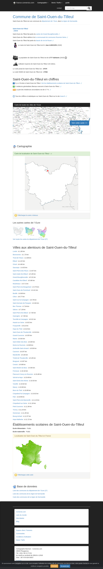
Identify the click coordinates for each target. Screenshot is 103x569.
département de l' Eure (49, 21)
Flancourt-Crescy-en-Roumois (23, 374)
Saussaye (16, 267)
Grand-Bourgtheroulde (20, 277)
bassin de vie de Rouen (45, 40)
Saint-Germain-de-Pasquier (22, 303)
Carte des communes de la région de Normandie (29, 497)
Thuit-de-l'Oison (18, 258)
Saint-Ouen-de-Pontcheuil (22, 290)
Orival (15, 264)
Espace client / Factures (24, 530)
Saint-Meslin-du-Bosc (20, 368)
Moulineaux (17, 284)
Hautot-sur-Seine (19, 322)
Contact (18, 561)
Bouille (15, 293)
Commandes (20, 533)
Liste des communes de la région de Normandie (29, 494)
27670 (15, 31)
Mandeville (16, 355)
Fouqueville (17, 326)
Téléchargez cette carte (24, 475)
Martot (15, 339)
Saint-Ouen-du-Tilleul (20, 29)
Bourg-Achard (17, 416)
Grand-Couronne (19, 335)
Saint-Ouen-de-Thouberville (22, 332)
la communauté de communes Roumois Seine (51, 37)
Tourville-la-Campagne (20, 319)
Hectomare (17, 413)
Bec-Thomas (17, 306)
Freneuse (16, 371)
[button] (43, 2)
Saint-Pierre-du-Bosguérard (22, 287)
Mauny (15, 387)
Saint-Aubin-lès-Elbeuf (20, 274)
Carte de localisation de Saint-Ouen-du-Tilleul (32, 154)
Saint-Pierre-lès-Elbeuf (20, 313)
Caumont (16, 351)
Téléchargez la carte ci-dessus (26, 215)
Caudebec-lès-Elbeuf (20, 280)
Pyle (14, 397)
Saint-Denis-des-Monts (20, 381)
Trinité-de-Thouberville (20, 358)
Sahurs (15, 309)
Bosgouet (16, 361)
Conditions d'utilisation (23, 537)
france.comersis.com (23, 3)
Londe (15, 251)
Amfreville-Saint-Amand (21, 348)
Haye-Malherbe (18, 419)
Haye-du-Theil (18, 329)
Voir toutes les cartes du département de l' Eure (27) (30, 239)
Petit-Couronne (18, 406)
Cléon (15, 296)
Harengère (16, 316)
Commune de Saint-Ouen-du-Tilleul (43, 17)
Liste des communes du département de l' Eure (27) (30, 490)
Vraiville (15, 384)
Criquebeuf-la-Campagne (21, 393)
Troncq (15, 410)
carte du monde (21, 515)
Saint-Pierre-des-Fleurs (21, 271)
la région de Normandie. (70, 21)
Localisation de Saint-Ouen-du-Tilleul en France (33, 436)
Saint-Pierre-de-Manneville (22, 400)
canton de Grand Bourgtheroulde (48, 34)
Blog (17, 521)
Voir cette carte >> (79, 123)
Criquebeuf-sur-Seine (20, 403)
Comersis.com (21, 512)
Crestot (15, 364)
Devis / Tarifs (20, 540)
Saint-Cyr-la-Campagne (21, 300)
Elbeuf (15, 261)
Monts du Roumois (19, 345)
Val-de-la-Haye (18, 377)
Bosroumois (17, 254)
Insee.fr (63, 96)
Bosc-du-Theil (17, 390)
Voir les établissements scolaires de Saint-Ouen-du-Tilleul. (61, 83)
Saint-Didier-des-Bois (20, 342)
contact (59, 8)
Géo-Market (20, 518)
